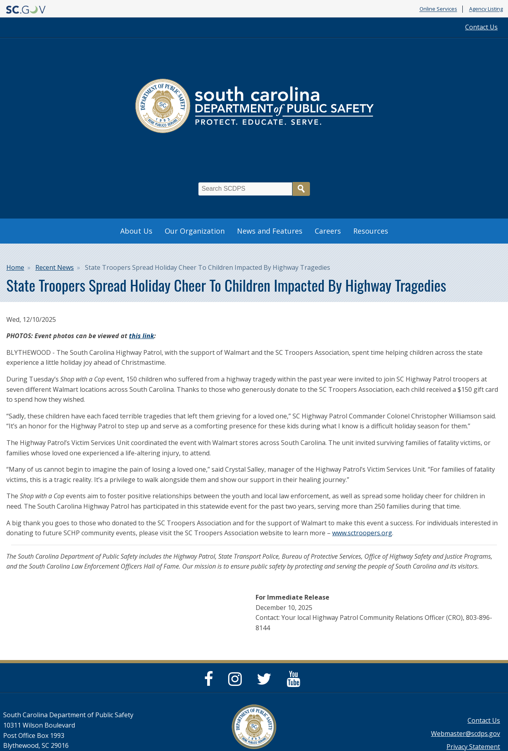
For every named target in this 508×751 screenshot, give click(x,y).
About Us (136, 231)
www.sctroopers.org (362, 532)
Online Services (438, 9)
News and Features (269, 231)
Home (15, 267)
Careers (328, 231)
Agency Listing (486, 9)
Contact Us (481, 27)
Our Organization (195, 231)
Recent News (54, 267)
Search (301, 189)
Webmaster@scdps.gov (465, 733)
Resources (370, 231)
